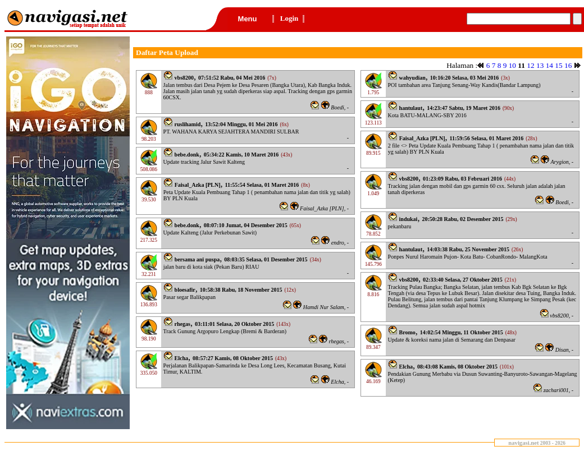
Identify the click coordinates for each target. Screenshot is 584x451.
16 (568, 65)
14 (549, 65)
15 (558, 65)
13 (540, 65)
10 (512, 65)
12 (530, 65)
